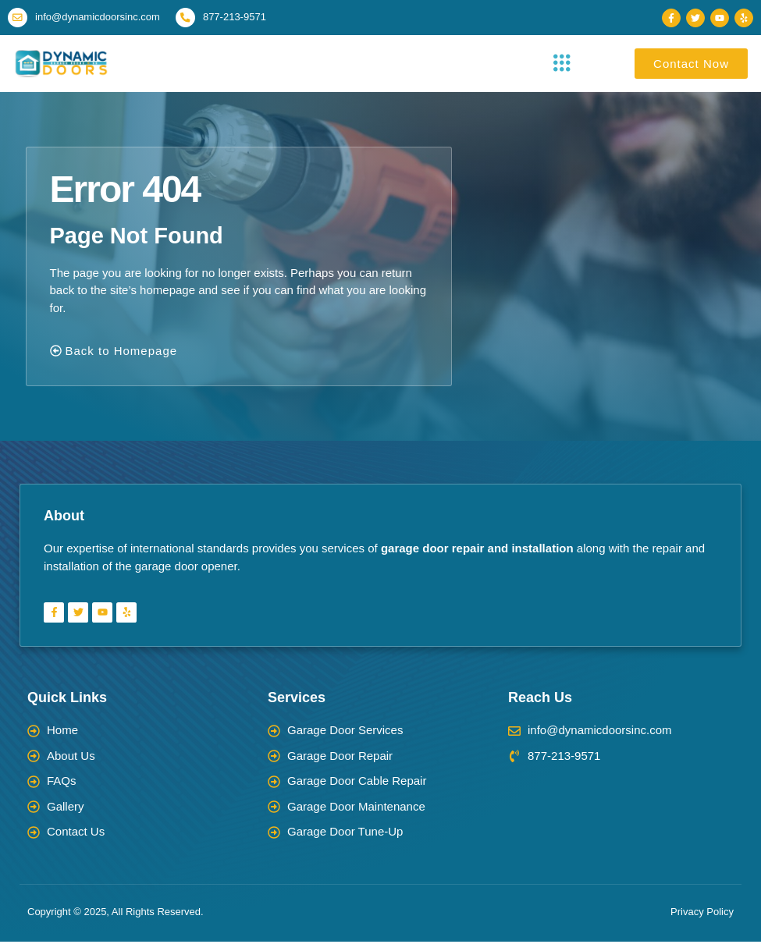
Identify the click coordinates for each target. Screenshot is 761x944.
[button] (562, 65)
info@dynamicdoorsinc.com (99, 18)
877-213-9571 (239, 18)
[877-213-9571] (189, 19)
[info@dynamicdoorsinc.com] (19, 19)
